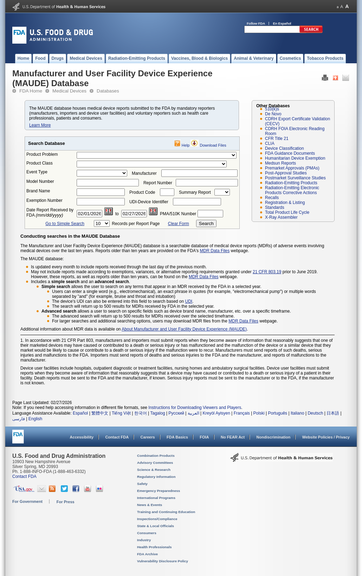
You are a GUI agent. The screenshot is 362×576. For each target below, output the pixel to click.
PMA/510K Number (178, 213)
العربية (193, 413)
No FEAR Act (233, 437)
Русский (176, 413)
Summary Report (195, 192)
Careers (148, 437)
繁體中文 (99, 413)
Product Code (142, 192)
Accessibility (81, 437)
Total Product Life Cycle (287, 212)
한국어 (140, 413)
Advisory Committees (155, 463)
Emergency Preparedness (158, 491)
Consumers (146, 533)
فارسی (18, 418)
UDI (189, 301)
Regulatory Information (156, 477)
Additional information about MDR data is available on (71, 329)
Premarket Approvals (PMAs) (292, 168)
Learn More (40, 125)
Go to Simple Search (64, 223)
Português (277, 413)
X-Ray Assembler (281, 217)
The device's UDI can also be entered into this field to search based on (118, 301)
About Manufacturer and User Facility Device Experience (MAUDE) (184, 329)
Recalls (272, 197)
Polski (259, 413)
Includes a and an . (80, 281)
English (35, 418)
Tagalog (157, 413)
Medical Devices (69, 91)
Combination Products (156, 455)
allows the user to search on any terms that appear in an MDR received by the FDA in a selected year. (151, 286)
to (117, 213)
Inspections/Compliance (157, 519)
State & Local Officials (155, 526)
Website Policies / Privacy (326, 437)
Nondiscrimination (274, 437)
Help (186, 145)
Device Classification (284, 148)
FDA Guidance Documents (290, 153)
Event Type (36, 171)
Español (80, 413)
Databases (108, 91)
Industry (144, 540)
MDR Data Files (215, 250)
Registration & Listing (285, 202)
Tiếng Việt (121, 413)
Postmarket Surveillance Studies (295, 177)
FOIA (204, 437)
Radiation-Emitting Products (291, 182)
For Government (27, 501)
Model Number (40, 181)
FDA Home (30, 91)
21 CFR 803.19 (267, 271)
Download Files (213, 145)
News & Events (149, 505)
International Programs (156, 498)
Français (242, 413)
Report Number (157, 182)
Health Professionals (154, 547)
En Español (282, 23)
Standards (274, 207)
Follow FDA (256, 23)
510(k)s (272, 109)
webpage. (228, 276)
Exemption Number (44, 200)
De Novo (273, 113)
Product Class (39, 163)
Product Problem (42, 154)
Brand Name (38, 190)
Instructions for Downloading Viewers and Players (194, 407)
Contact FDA (117, 437)
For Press (66, 502)
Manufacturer (144, 173)
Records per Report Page (136, 223)
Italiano (297, 413)
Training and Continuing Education (166, 512)
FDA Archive (147, 554)
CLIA (269, 143)
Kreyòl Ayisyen (216, 413)
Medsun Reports (280, 163)
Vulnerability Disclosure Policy (162, 561)
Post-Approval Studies (286, 173)
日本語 (333, 413)
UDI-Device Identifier (148, 201)
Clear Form (178, 223)
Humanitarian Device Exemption (295, 158)
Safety (142, 484)
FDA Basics (177, 437)
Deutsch (315, 413)
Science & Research (153, 470)
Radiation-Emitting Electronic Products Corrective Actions (292, 190)
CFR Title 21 (277, 138)
